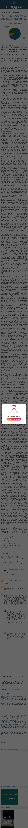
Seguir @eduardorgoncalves (14, 419)
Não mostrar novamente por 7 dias (14, 422)
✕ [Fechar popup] (24, 405)
